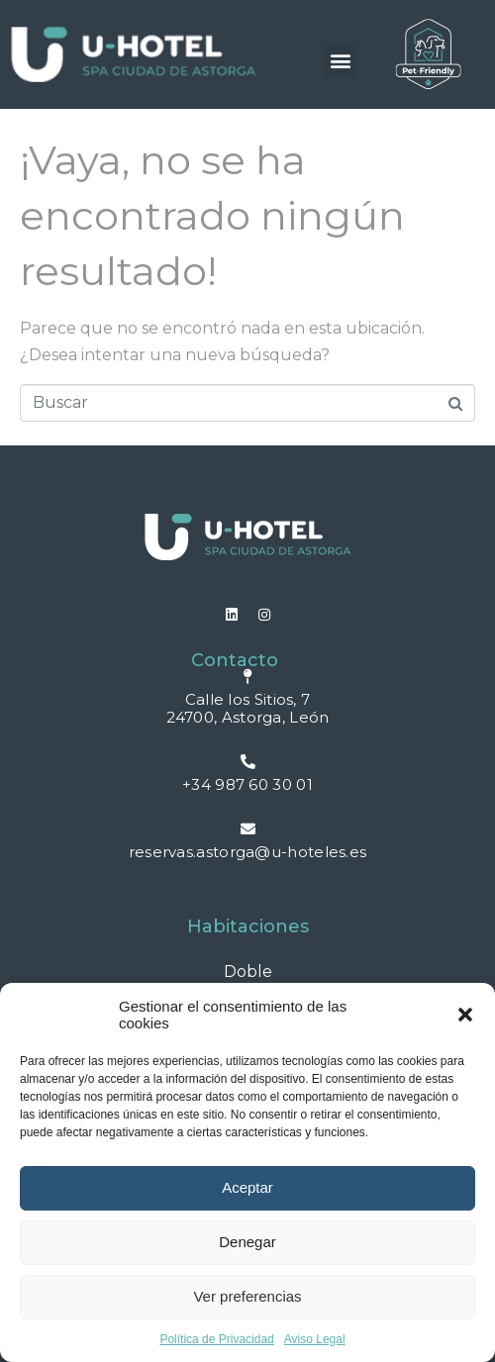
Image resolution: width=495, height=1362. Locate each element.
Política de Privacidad (216, 1339)
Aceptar (247, 1187)
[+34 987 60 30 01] (248, 761)
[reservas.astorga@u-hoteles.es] (248, 829)
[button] (465, 1014)
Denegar (247, 1241)
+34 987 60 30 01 (247, 784)
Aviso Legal (315, 1339)
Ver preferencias (247, 1296)
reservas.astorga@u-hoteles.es (248, 851)
